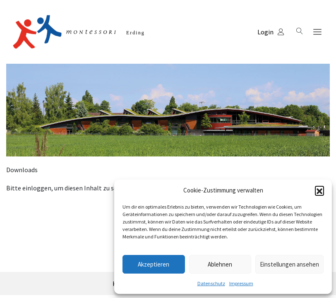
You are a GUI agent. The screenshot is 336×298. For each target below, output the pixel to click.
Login (270, 32)
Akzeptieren (153, 264)
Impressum (241, 283)
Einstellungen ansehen (289, 264)
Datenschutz (211, 283)
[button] (319, 190)
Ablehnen (220, 264)
